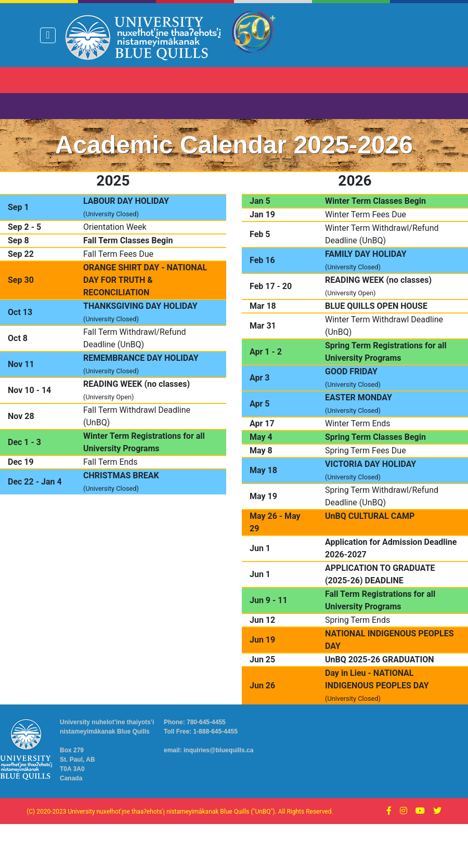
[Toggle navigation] (47, 35)
